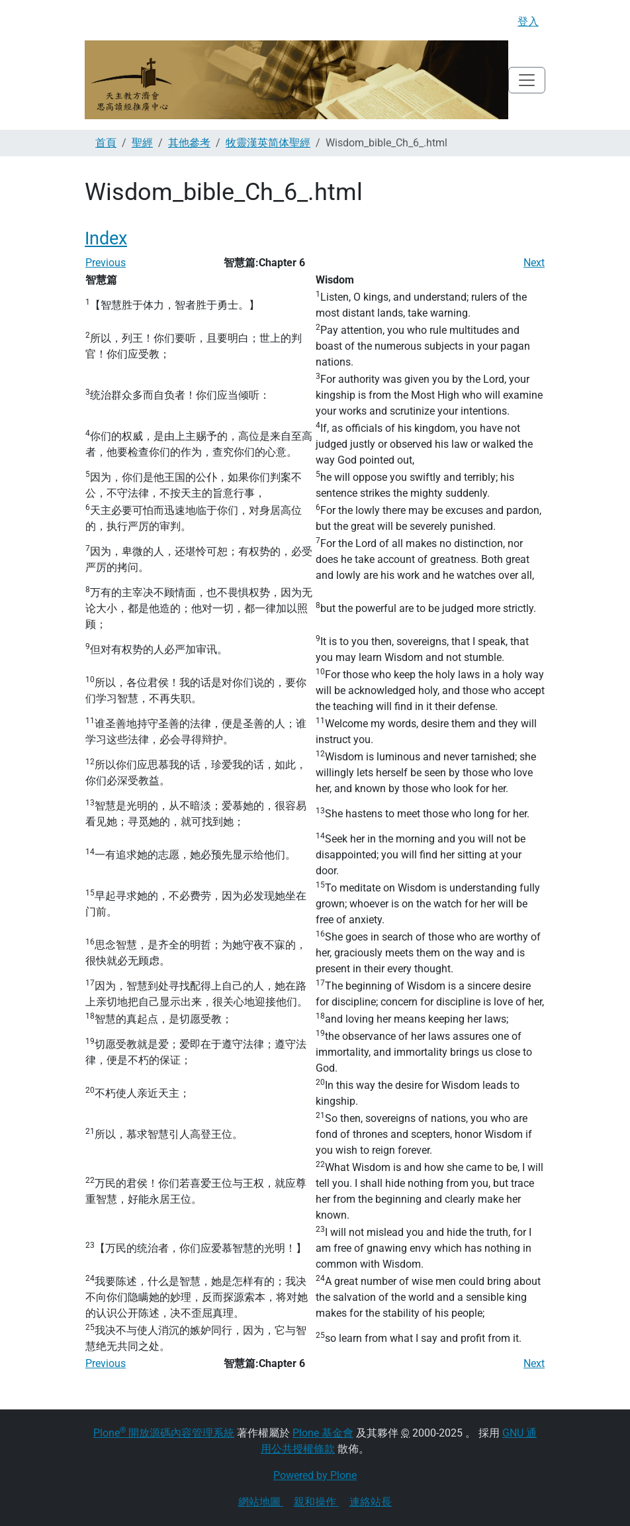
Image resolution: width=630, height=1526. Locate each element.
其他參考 (189, 142)
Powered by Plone (315, 1475)
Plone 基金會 (322, 1433)
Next (534, 262)
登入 (528, 21)
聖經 (142, 142)
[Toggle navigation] (526, 80)
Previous (105, 262)
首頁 (105, 142)
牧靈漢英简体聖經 (268, 142)
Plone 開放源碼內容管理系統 (163, 1433)
